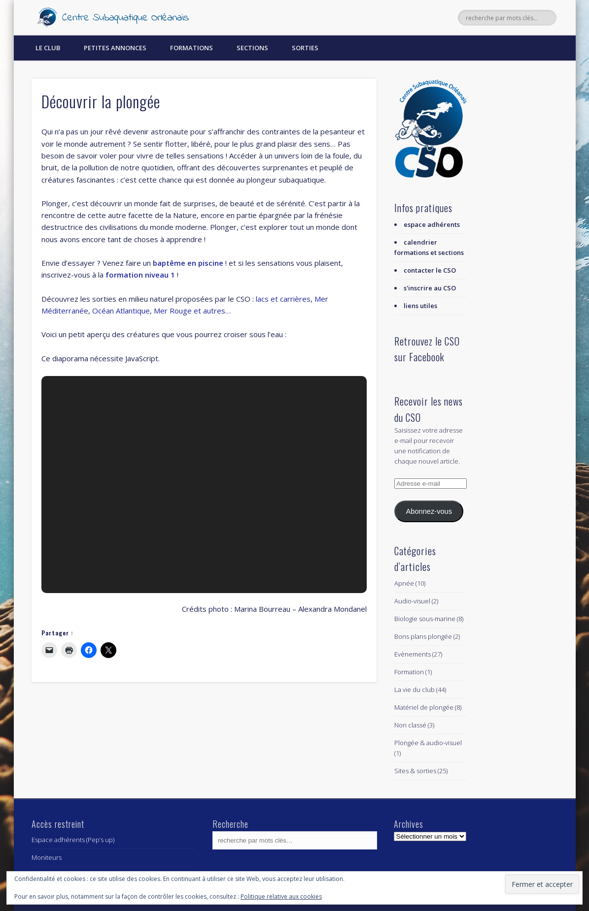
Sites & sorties (415, 770)
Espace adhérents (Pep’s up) (73, 839)
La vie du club (414, 689)
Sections (252, 47)
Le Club (47, 47)
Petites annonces (115, 47)
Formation (409, 671)
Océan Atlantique (121, 310)
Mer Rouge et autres (189, 310)
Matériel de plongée (423, 707)
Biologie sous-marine (424, 618)
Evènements (412, 654)
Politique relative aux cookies (281, 896)
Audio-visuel (412, 601)
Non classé (410, 725)
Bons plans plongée (423, 636)
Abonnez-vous (429, 511)
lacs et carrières (283, 299)
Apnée (404, 583)
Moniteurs (47, 857)
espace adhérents (432, 224)
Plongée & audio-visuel (428, 742)
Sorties (305, 47)
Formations (191, 47)
